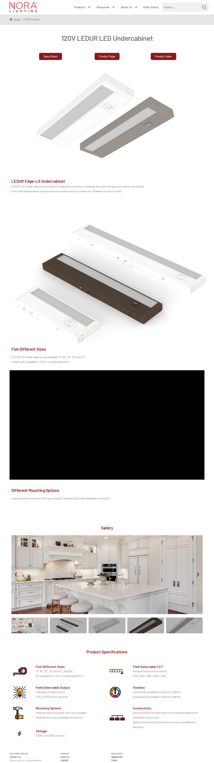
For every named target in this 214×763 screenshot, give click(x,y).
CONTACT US (15, 757)
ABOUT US (64, 757)
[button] (163, 58)
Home (17, 19)
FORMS (114, 760)
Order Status (151, 7)
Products (79, 7)
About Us (126, 7)
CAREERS (64, 760)
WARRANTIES (117, 757)
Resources (103, 7)
